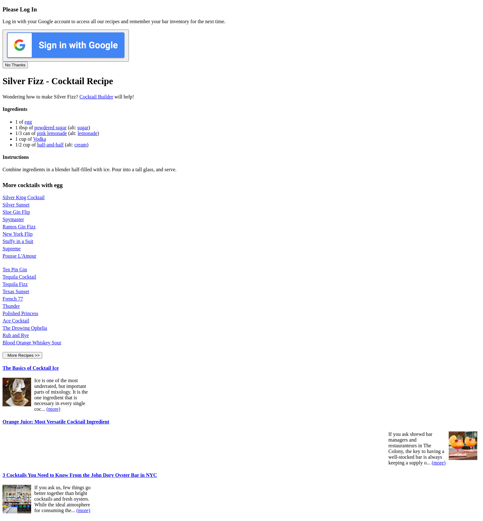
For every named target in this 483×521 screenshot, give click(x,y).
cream (80, 144)
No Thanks (15, 65)
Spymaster (13, 219)
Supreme (12, 248)
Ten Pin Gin (15, 269)
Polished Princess (20, 313)
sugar (83, 127)
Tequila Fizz (15, 284)
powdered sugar (50, 127)
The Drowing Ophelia (25, 328)
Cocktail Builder (96, 96)
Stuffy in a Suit (18, 241)
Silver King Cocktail (23, 197)
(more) (53, 409)
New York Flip (18, 234)
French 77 (13, 298)
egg (28, 122)
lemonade (87, 133)
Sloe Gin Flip (16, 212)
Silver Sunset (16, 204)
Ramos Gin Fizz (19, 226)
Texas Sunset (16, 291)
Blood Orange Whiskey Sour (32, 342)
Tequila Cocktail (19, 277)
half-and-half (50, 144)
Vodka (39, 139)
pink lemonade (52, 133)
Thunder (11, 306)
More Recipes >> (22, 355)
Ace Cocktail (16, 320)
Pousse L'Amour (19, 256)
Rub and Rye (16, 335)
